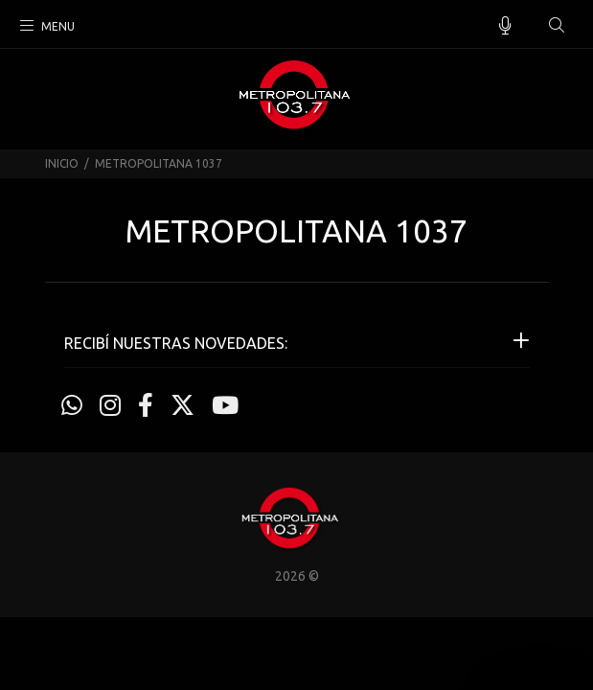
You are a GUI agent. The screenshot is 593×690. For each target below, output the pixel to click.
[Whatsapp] (71, 405)
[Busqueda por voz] (505, 26)
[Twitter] (182, 405)
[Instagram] (110, 405)
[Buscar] (556, 25)
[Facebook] (145, 405)
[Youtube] (225, 405)
